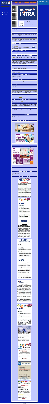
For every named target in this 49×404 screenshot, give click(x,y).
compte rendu (15, 30)
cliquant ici (13, 144)
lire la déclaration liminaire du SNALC (16, 118)
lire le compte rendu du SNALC (15, 117)
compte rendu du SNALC (15, 77)
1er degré (13, 25)
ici (35, 168)
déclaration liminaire (16, 40)
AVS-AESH (13, 9)
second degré (20, 87)
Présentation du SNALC (14, 14)
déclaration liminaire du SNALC (16, 72)
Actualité (13, 6)
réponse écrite (20, 97)
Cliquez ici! (13, 174)
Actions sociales (13, 10)
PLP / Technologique (14, 22)
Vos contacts (13, 17)
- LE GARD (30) (4, 10)
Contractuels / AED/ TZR (14, 18)
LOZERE (12, 8)
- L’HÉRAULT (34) (4, 12)
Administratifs (13, 24)
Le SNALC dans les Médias (14, 16)
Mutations (13, 7)
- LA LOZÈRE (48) (4, 14)
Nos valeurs (13, 15)
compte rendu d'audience (20, 101)
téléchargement (16, 46)
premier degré (25, 87)
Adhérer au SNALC (13, 26)
